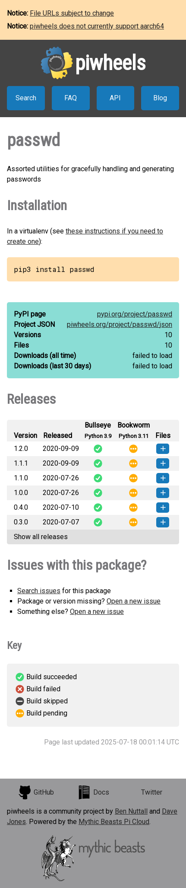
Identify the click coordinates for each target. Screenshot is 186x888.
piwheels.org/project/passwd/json (119, 324)
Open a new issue (134, 601)
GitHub (36, 792)
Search (26, 98)
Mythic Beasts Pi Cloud (114, 822)
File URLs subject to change (72, 13)
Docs (93, 792)
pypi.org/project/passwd (134, 314)
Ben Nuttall (131, 811)
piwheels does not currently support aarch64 (97, 26)
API (115, 98)
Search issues (38, 591)
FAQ (70, 98)
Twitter (151, 792)
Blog (160, 98)
